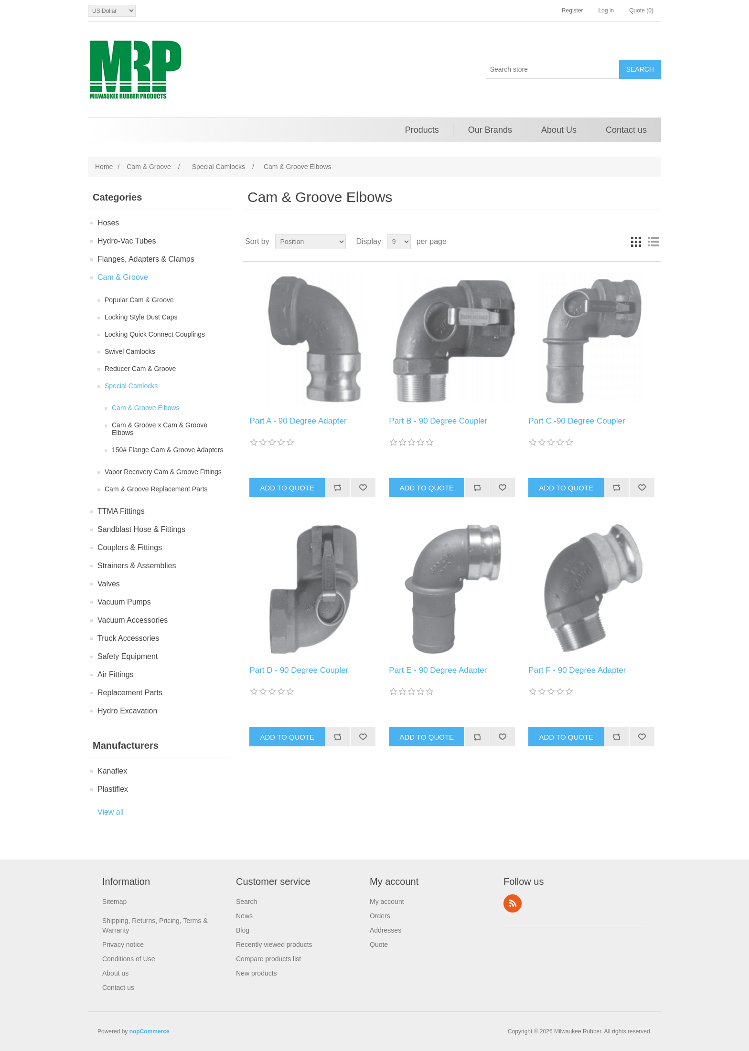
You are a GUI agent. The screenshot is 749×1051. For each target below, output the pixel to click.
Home (104, 166)
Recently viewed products (274, 944)
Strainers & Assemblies (136, 566)
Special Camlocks (131, 386)
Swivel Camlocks (130, 351)
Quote (379, 944)
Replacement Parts (129, 693)
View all (110, 812)
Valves (108, 584)
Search (246, 901)
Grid (636, 241)
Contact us (626, 130)
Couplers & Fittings (129, 547)
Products (422, 130)
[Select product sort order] (310, 241)
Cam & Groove (122, 277)
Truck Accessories (128, 638)
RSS (512, 903)
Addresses (385, 930)
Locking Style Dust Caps (141, 317)
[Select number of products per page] (399, 241)
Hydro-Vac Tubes (126, 241)
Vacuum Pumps (124, 602)
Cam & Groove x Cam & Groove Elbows (159, 428)
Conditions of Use (128, 959)
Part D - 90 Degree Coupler (298, 670)
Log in (606, 10)
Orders (380, 916)
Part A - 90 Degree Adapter (297, 420)
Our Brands (490, 130)
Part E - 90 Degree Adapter (438, 670)
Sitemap (114, 901)
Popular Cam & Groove (139, 300)
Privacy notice (123, 944)
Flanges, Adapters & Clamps (145, 259)
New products (256, 973)
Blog (242, 930)
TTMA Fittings (121, 511)
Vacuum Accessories (132, 620)
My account (387, 901)
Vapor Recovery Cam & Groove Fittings (163, 472)
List (653, 241)
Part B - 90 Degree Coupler (438, 420)
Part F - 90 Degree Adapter (577, 670)
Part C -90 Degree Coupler (576, 420)
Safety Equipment (127, 656)
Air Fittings (115, 674)
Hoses (108, 223)
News (244, 916)
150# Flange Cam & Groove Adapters (167, 450)
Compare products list (268, 959)
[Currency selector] (112, 11)
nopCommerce (149, 1031)
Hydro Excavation (127, 711)
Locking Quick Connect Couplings (155, 334)
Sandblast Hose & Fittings (141, 529)
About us (115, 973)
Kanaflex (112, 771)
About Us (559, 130)
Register (572, 10)
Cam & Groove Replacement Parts (156, 489)
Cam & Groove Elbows (146, 408)
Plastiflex (112, 789)
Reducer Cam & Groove (140, 368)
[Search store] (553, 69)
